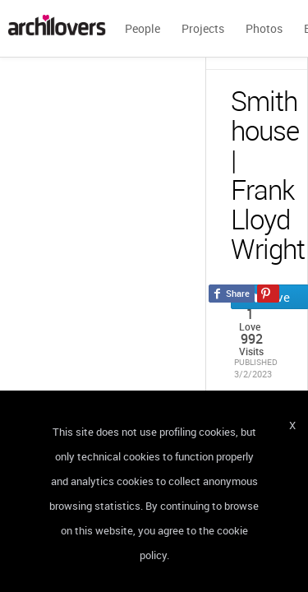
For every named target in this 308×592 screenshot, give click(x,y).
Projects (203, 28)
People (142, 28)
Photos (264, 28)
